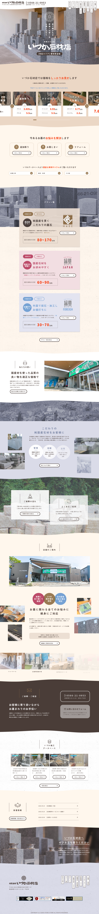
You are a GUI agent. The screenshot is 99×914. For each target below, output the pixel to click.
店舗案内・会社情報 (84, 7)
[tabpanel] (49, 104)
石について (77, 5)
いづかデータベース (91, 7)
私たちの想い (70, 5)
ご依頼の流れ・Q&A (81, 7)
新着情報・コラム (88, 6)
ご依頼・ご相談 (95, 6)
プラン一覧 (73, 5)
